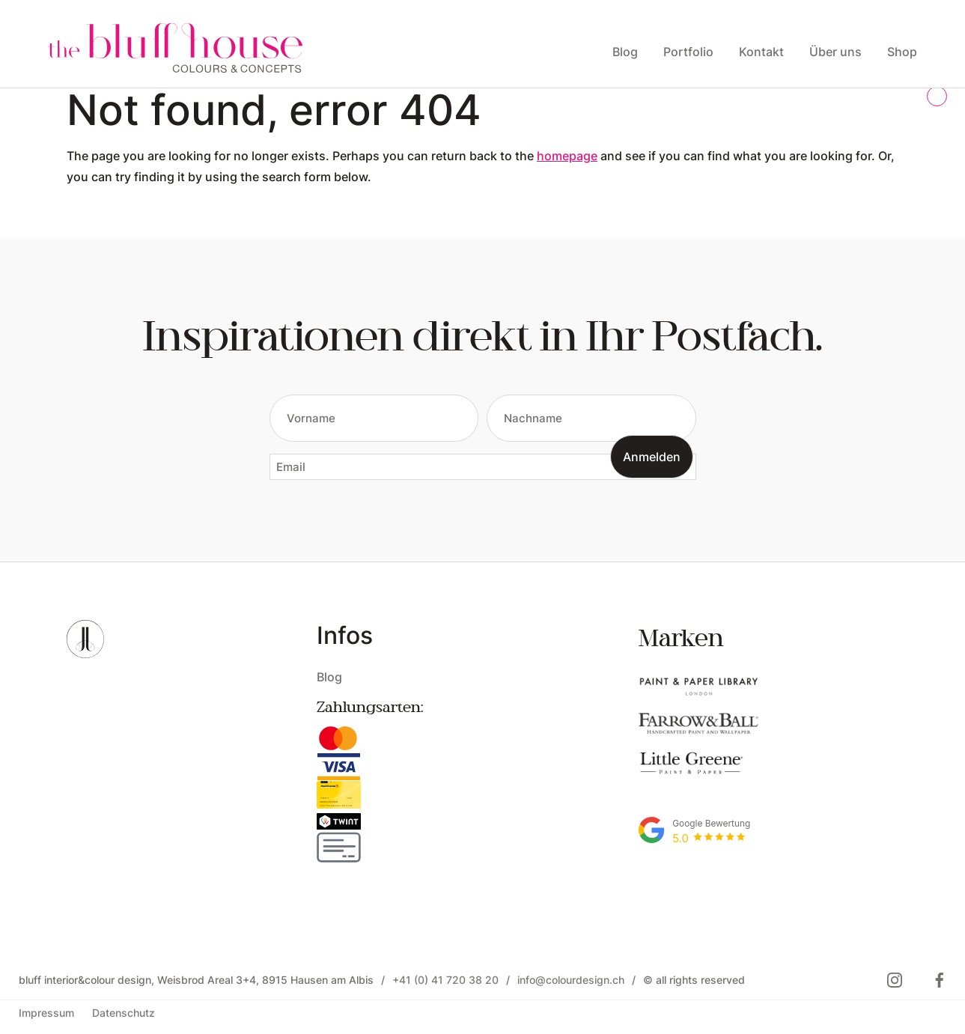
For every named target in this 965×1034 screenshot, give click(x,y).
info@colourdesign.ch (570, 980)
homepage (567, 155)
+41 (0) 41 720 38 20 (445, 980)
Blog (329, 676)
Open (77, 196)
